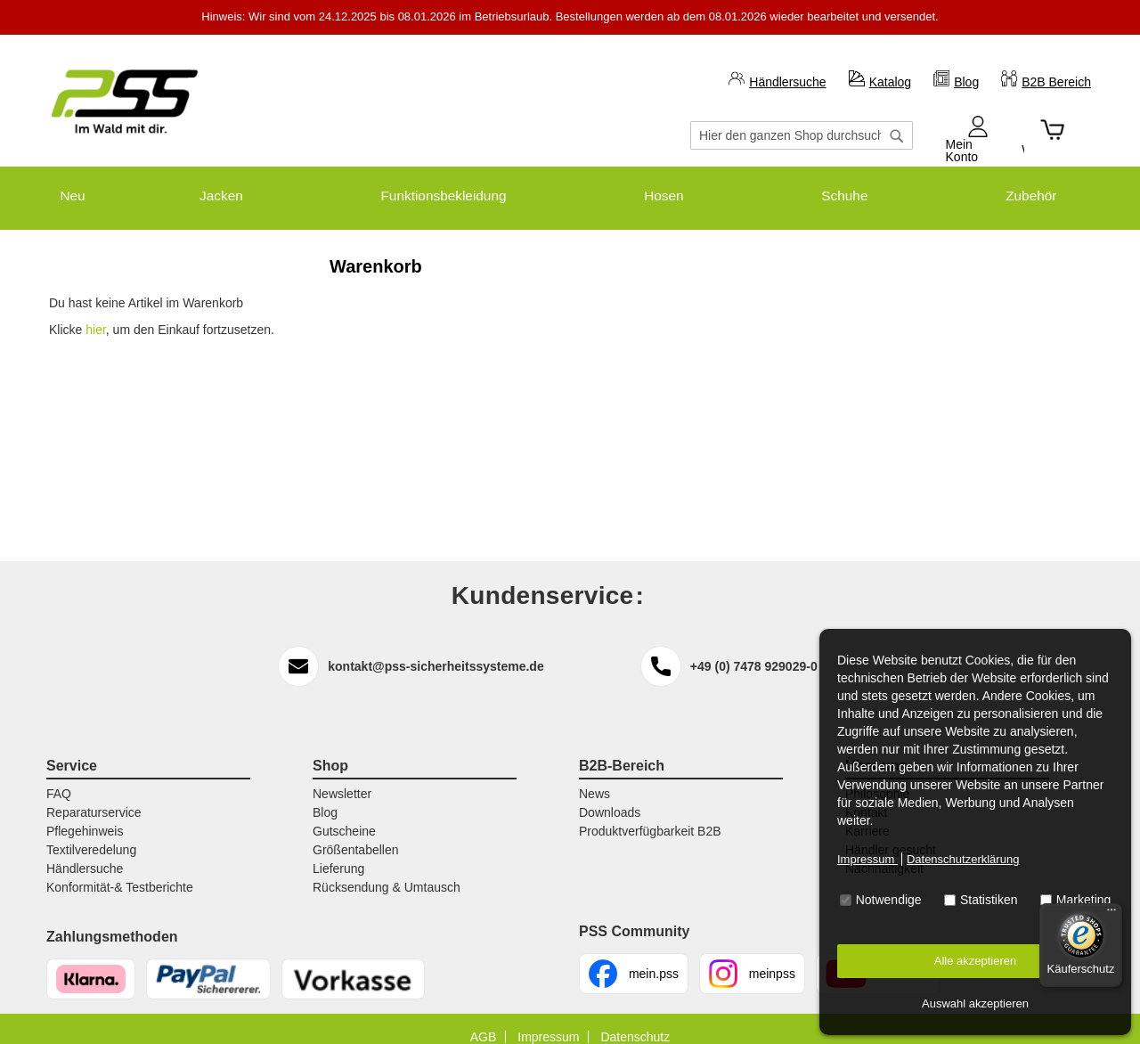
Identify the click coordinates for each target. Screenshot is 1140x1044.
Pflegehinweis (84, 814)
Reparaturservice (94, 795)
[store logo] (124, 102)
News (594, 777)
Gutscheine (344, 814)
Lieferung (338, 851)
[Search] (897, 144)
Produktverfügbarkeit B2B (650, 814)
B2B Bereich (1056, 82)
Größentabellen (356, 833)
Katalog (890, 82)
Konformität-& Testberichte (119, 870)
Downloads (609, 795)
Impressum (867, 859)
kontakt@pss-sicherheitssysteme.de (435, 649)
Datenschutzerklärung (963, 859)
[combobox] (801, 135)
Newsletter (342, 777)
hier (96, 313)
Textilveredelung (91, 833)
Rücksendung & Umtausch (386, 870)
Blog (966, 82)
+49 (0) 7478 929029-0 (754, 649)
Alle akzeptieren (975, 960)
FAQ (58, 777)
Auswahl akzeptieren (975, 1003)
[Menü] (1111, 914)
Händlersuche (787, 82)
